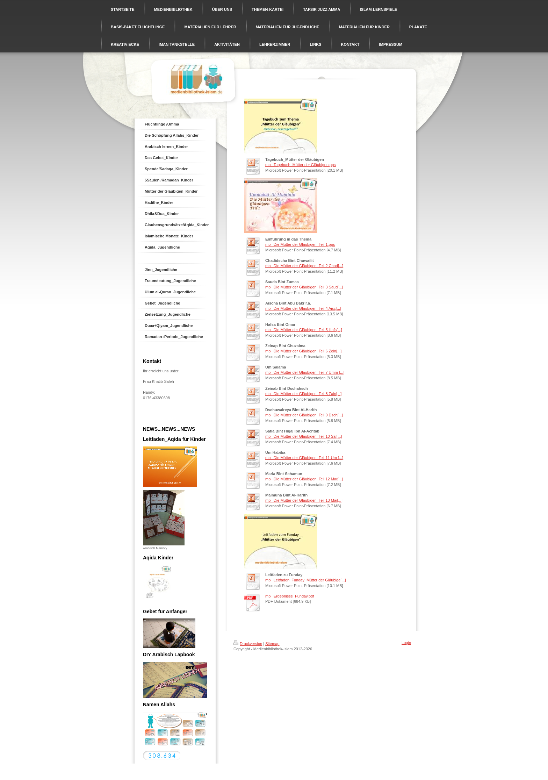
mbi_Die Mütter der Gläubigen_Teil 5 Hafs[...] (303, 330)
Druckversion (247, 644)
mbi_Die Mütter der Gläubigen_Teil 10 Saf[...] (303, 436)
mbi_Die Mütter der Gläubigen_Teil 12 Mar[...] (304, 479)
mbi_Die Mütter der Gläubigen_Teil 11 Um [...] (304, 458)
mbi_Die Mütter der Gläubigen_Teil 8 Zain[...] (303, 394)
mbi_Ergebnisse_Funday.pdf (289, 596)
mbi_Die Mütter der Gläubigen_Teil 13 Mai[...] (303, 500)
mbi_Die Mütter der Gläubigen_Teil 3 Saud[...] (304, 287)
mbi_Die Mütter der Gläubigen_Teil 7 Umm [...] (304, 372)
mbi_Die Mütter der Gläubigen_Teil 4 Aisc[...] (303, 308)
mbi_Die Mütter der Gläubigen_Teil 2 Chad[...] (304, 266)
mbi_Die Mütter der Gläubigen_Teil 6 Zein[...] (303, 351)
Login (406, 643)
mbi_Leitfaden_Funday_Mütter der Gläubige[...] (305, 580)
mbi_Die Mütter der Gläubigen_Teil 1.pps (300, 244)
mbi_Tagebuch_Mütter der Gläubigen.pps (300, 165)
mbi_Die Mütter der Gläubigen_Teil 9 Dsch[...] (304, 415)
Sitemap (272, 644)
